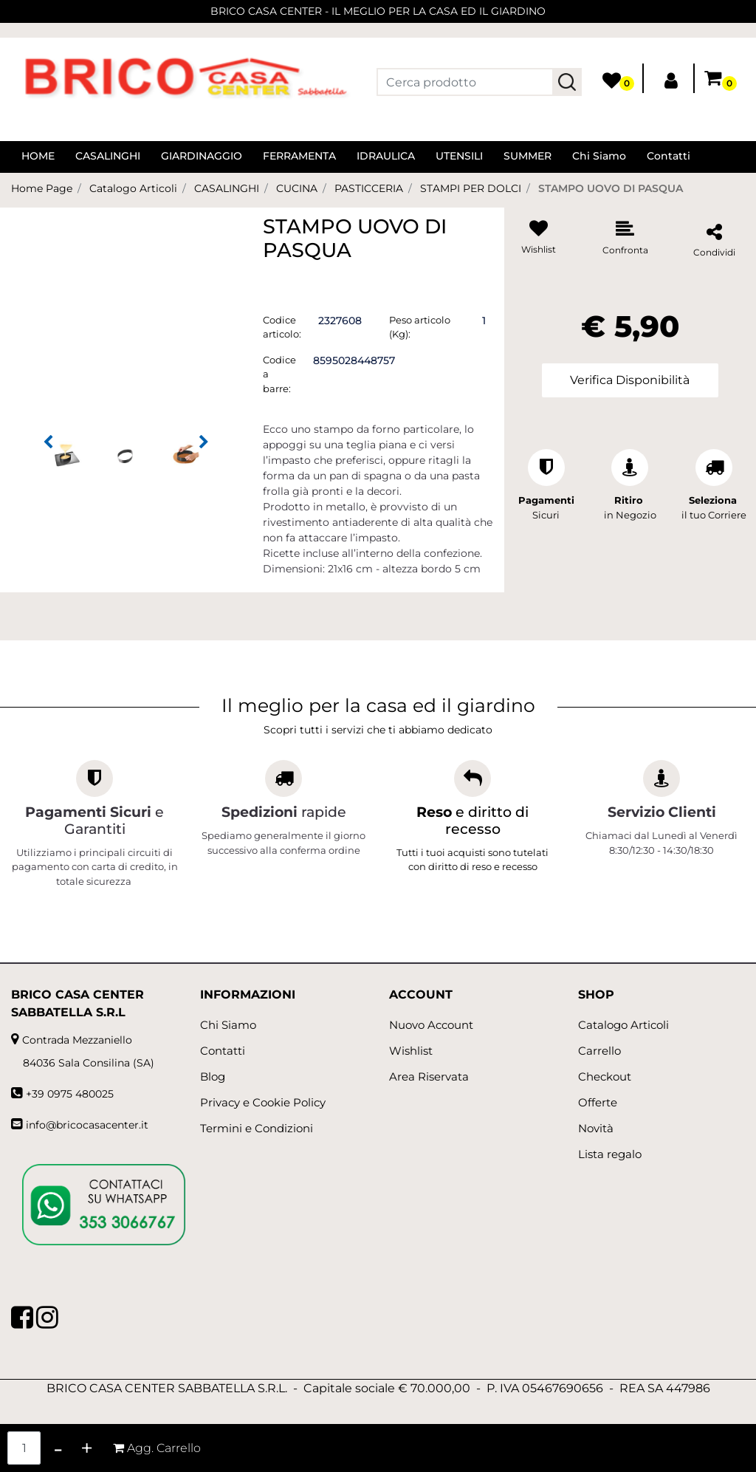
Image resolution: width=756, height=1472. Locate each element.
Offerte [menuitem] (597, 1102)
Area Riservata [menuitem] (429, 1076)
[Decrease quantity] (58, 1448)
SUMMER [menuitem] (527, 155)
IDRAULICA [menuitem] (386, 155)
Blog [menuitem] (212, 1076)
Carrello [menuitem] (599, 1051)
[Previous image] (48, 442)
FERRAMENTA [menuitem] (299, 155)
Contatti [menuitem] (668, 155)
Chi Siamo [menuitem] (599, 155)
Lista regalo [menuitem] (610, 1154)
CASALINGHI (226, 188)
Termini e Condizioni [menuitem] (256, 1128)
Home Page (41, 188)
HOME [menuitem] (38, 155)
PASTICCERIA (368, 188)
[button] (567, 82)
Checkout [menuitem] (604, 1076)
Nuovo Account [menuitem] (431, 1025)
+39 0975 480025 (70, 1093)
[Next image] (204, 442)
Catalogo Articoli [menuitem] (623, 1025)
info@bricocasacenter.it (87, 1125)
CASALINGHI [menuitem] (107, 155)
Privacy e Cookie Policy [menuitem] (263, 1102)
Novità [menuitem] (596, 1128)
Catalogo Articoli (133, 188)
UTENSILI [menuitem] (459, 155)
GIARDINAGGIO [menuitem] (201, 155)
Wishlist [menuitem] (411, 1051)
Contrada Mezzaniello (77, 1040)
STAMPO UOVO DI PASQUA (610, 188)
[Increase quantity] (86, 1448)
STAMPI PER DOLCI (470, 188)
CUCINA (296, 188)
